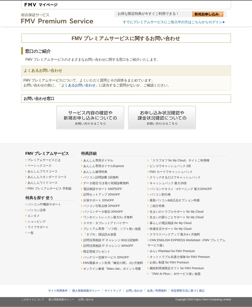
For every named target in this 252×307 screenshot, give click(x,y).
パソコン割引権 (160, 194)
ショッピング (37, 221)
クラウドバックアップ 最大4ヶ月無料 (175, 234)
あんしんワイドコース (43, 182)
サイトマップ (112, 290)
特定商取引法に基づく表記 (187, 290)
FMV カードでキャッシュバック (171, 171)
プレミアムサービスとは (44, 160)
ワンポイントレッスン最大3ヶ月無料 (108, 217)
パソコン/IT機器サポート (44, 204)
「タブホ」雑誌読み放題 (99, 234)
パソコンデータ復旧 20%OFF (103, 211)
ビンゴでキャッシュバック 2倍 (170, 166)
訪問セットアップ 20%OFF (101, 194)
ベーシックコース (40, 165)
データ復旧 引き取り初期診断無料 (106, 183)
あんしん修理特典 (95, 171)
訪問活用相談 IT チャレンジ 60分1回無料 (110, 240)
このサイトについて (32, 299)
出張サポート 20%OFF (98, 200)
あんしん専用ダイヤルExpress (103, 166)
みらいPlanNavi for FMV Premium (172, 251)
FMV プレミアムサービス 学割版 (50, 188)
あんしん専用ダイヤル (98, 160)
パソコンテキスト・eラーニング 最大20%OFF (181, 189)
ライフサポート (38, 227)
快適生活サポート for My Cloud (170, 228)
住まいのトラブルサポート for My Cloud (176, 211)
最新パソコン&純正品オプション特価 (175, 200)
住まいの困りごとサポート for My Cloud (176, 217)
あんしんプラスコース (43, 171)
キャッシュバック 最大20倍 (168, 183)
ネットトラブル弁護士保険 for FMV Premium (180, 257)
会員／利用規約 (157, 290)
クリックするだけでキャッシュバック (175, 177)
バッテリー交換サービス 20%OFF (106, 257)
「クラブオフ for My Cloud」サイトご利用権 (179, 160)
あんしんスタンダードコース (47, 177)
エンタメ (34, 215)
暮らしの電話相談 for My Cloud (170, 223)
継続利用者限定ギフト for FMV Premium (177, 268)
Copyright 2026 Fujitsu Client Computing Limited (203, 299)
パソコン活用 (37, 210)
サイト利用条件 (58, 290)
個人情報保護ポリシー (86, 290)
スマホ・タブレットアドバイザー (105, 223)
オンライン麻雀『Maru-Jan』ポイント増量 (112, 268)
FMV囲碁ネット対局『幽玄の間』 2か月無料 (113, 263)
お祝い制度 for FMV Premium (169, 262)
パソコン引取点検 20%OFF (101, 206)
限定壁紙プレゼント (96, 251)
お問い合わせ (134, 290)
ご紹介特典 (157, 206)
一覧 (31, 233)
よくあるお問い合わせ (78, 85)
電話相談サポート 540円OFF (102, 189)
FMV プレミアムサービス (47, 153)
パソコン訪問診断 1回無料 (101, 177)
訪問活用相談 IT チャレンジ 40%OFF (108, 245)
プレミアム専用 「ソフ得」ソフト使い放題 (112, 228)
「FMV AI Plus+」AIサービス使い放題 (175, 273)
